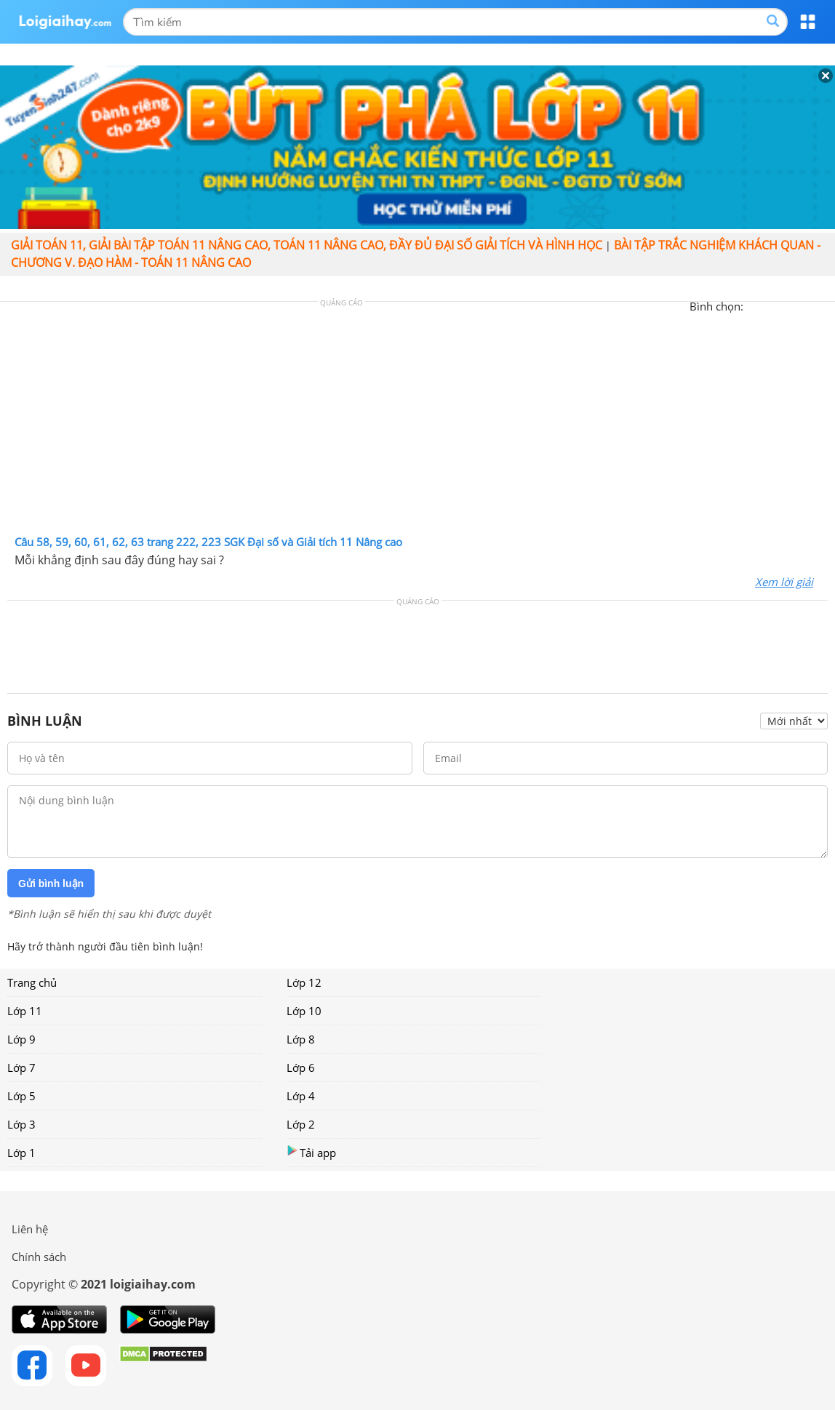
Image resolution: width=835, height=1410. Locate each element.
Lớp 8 (301, 1039)
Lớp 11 (24, 1011)
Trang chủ (32, 982)
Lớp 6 (301, 1067)
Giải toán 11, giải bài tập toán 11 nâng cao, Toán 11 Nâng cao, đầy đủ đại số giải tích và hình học (306, 245)
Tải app (311, 1152)
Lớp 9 (21, 1039)
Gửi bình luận (51, 883)
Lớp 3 (21, 1124)
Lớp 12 (304, 982)
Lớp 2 (301, 1124)
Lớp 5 (21, 1096)
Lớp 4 (301, 1096)
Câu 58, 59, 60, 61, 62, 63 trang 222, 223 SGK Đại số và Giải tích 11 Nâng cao (208, 541)
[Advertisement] (417, 422)
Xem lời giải (784, 581)
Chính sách (39, 1256)
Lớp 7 (21, 1067)
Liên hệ (30, 1229)
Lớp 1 (21, 1152)
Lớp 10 (304, 1011)
